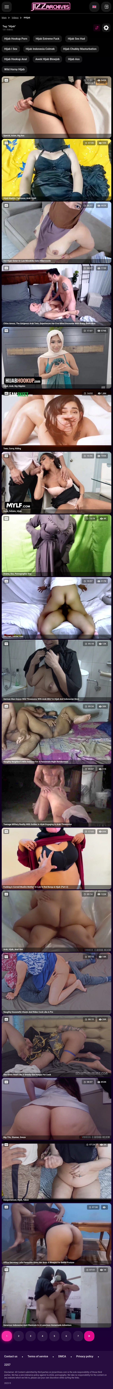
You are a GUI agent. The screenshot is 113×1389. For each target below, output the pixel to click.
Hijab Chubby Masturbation (80, 49)
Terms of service (38, 1356)
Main (4, 17)
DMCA (62, 1356)
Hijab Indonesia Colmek (40, 49)
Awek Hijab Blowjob (47, 59)
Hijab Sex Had (76, 38)
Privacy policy (84, 1356)
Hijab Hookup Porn (15, 38)
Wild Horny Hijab (14, 69)
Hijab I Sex (10, 49)
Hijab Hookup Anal (15, 59)
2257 (7, 1364)
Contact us (10, 1356)
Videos (15, 17)
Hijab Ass (74, 59)
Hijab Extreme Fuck (47, 38)
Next (89, 1336)
